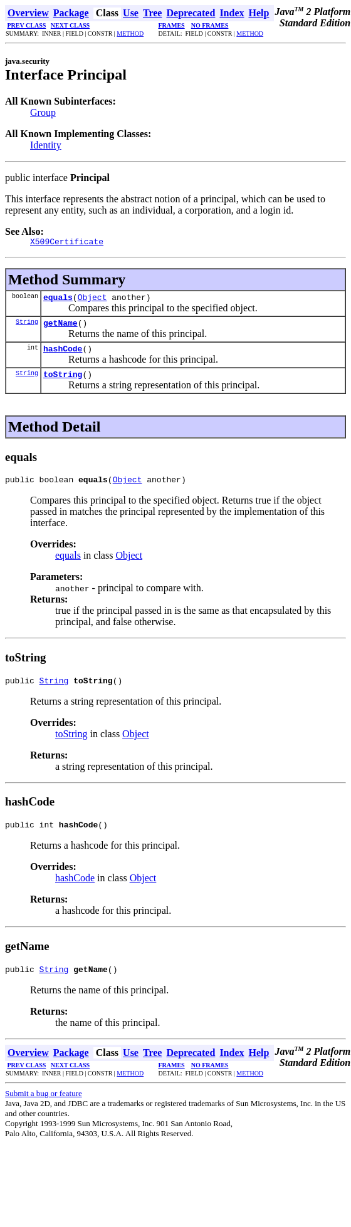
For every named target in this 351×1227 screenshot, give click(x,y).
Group (43, 112)
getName (60, 328)
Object (92, 300)
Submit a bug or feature (43, 1110)
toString (62, 383)
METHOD (130, 33)
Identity (45, 145)
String (27, 327)
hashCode (62, 355)
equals (58, 300)
